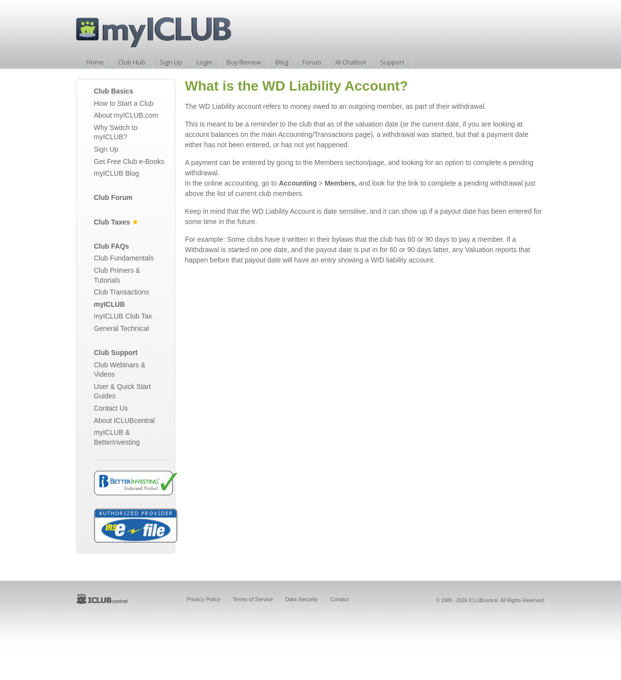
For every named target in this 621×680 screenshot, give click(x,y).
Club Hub (131, 62)
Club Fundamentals (124, 258)
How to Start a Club (124, 103)
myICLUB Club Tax (123, 316)
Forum (311, 62)
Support (392, 62)
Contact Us (111, 408)
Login (204, 62)
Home (95, 62)
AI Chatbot (350, 62)
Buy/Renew (244, 62)
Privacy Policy (203, 599)
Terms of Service (252, 599)
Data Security (301, 599)
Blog (281, 62)
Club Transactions (121, 292)
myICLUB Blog (116, 173)
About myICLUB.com (126, 115)
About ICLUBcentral (124, 420)
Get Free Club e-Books (129, 161)
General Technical (121, 328)
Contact (339, 599)
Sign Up (171, 62)
